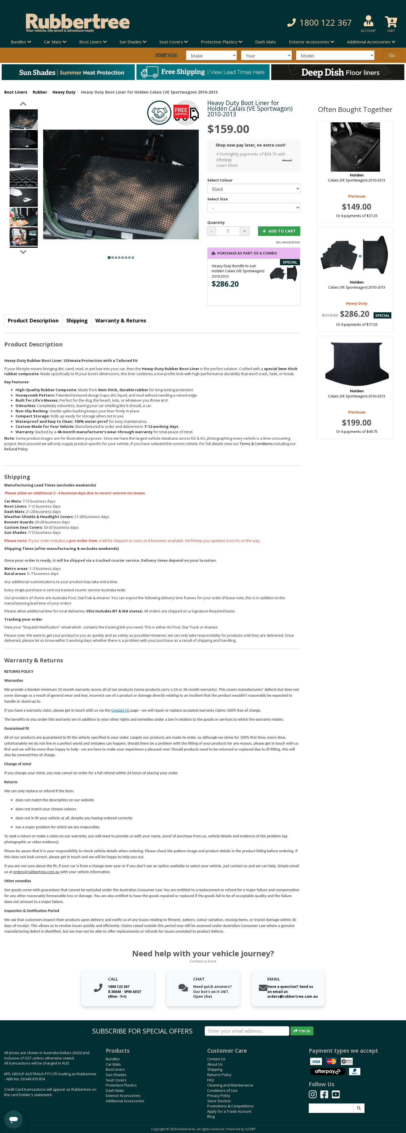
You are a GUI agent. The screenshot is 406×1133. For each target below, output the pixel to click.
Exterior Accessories (123, 1095)
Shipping (77, 320)
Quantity (216, 222)
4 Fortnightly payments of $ (255, 159)
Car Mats (113, 1064)
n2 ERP (250, 1129)
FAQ (210, 1080)
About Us (215, 1064)
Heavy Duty (64, 92)
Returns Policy (219, 1074)
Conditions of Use (222, 1090)
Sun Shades (116, 1074)
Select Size (217, 199)
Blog (211, 1116)
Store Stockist (219, 1100)
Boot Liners (15, 92)
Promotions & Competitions (230, 1105)
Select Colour (220, 180)
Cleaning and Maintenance (230, 1085)
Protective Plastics (121, 1085)
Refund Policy (16, 449)
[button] (290, 23)
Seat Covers (116, 1080)
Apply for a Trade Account (229, 1111)
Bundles (113, 1058)
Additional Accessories (125, 1100)
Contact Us (120, 710)
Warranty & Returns (120, 320)
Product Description (33, 320)
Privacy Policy (218, 1095)
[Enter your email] (247, 1031)
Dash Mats (265, 42)
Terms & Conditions (256, 443)
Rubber (40, 92)
